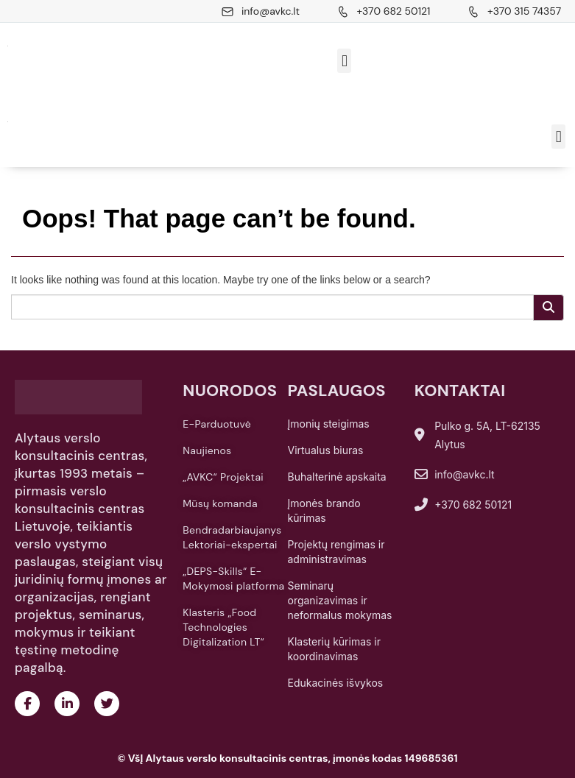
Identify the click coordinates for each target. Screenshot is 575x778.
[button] (344, 61)
